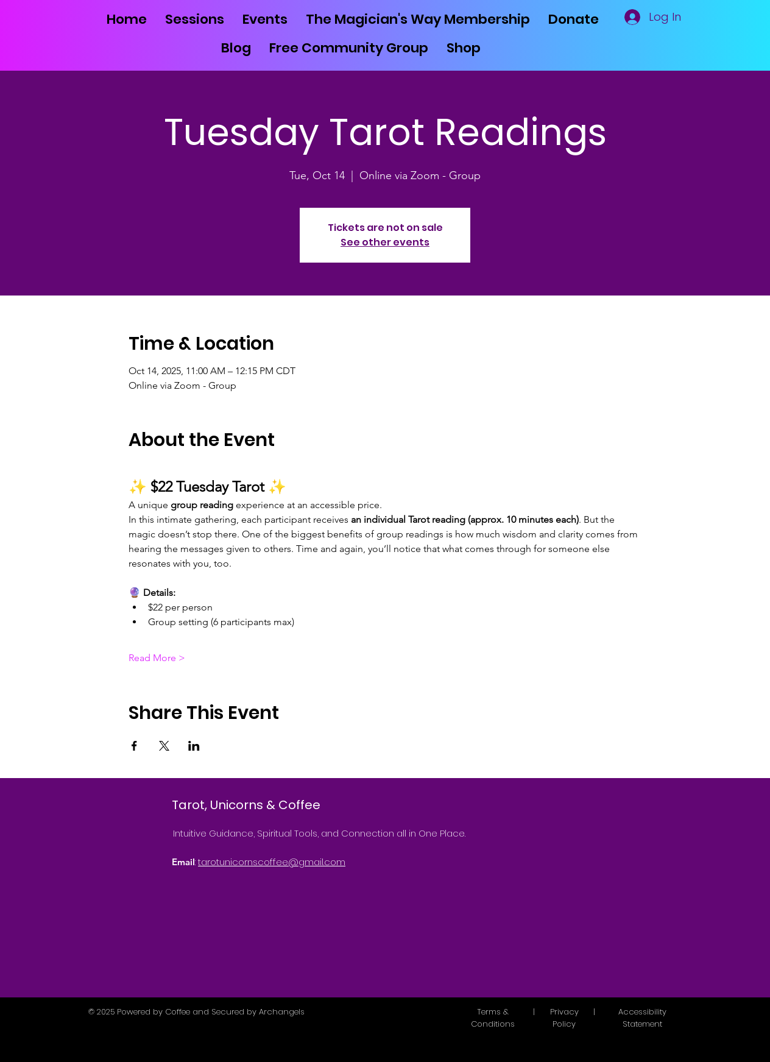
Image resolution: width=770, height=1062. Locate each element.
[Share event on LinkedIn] (194, 746)
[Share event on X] (164, 746)
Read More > (157, 658)
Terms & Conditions (493, 1018)
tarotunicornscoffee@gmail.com (271, 861)
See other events (385, 242)
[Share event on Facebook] (134, 746)
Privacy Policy (564, 1018)
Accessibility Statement (642, 1018)
